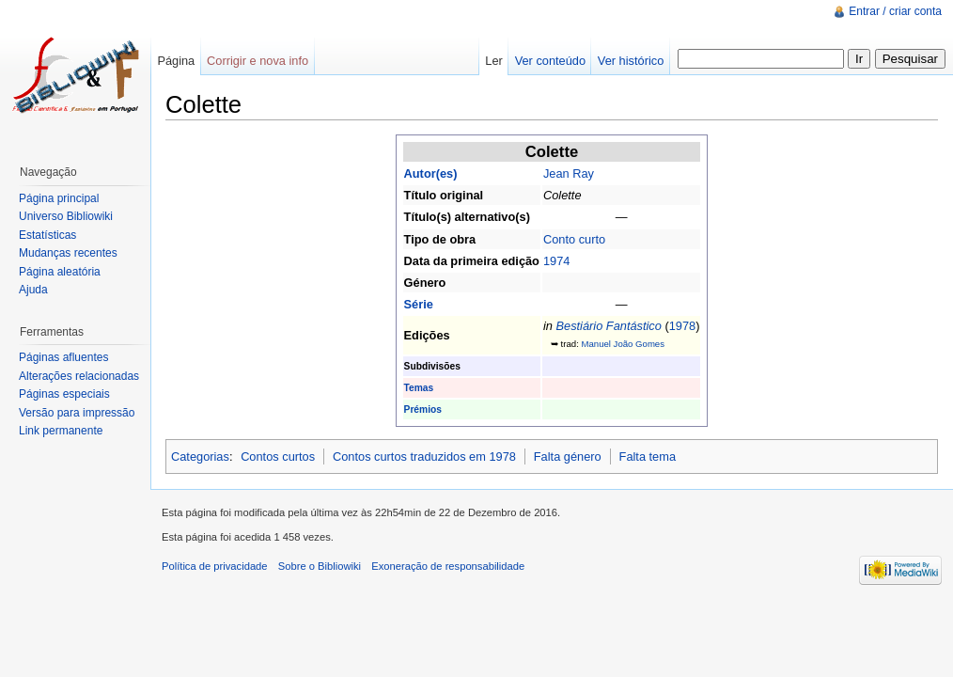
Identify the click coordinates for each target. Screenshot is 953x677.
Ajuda (33, 289)
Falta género (567, 456)
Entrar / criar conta (895, 11)
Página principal (59, 198)
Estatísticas (47, 235)
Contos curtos (278, 456)
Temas (419, 388)
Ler (494, 61)
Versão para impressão (76, 412)
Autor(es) (431, 173)
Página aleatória (60, 271)
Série (418, 304)
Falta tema (647, 456)
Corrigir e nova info (257, 61)
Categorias (200, 456)
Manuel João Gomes (622, 343)
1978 (682, 326)
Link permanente (60, 430)
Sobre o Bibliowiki (319, 566)
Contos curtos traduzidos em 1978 (424, 456)
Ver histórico (631, 61)
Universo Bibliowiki (66, 216)
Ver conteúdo (550, 61)
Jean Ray (568, 173)
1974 (556, 261)
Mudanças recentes (68, 253)
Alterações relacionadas (79, 376)
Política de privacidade (215, 566)
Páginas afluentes (63, 357)
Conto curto (574, 239)
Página (176, 61)
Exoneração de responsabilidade (447, 566)
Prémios (423, 409)
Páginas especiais (64, 394)
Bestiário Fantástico (608, 326)
